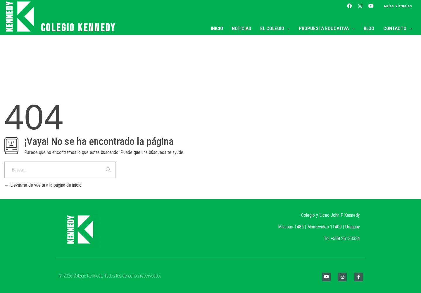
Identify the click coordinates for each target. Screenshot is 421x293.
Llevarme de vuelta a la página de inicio (43, 185)
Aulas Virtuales (398, 6)
